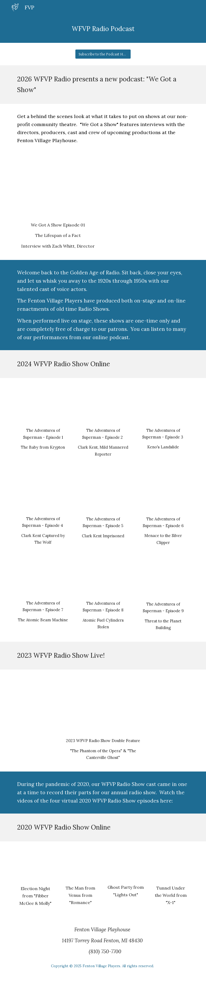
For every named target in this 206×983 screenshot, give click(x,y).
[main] (103, 28)
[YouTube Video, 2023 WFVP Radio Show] (103, 705)
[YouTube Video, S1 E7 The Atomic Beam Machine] (43, 579)
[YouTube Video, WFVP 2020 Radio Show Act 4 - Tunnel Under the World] (170, 864)
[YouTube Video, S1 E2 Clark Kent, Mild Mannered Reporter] (103, 404)
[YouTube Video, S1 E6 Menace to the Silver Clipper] (163, 493)
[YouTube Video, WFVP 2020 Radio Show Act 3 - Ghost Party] (125, 864)
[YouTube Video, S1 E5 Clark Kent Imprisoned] (103, 493)
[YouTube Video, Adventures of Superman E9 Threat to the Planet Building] (163, 580)
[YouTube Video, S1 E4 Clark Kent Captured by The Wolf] (43, 493)
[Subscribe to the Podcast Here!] (102, 54)
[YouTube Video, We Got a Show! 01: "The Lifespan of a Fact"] (58, 189)
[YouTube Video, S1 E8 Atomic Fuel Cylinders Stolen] (103, 579)
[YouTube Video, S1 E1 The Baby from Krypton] (43, 404)
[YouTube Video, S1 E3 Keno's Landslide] (163, 404)
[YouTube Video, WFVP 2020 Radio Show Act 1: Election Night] (35, 864)
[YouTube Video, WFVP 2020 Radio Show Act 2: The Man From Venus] (80, 864)
